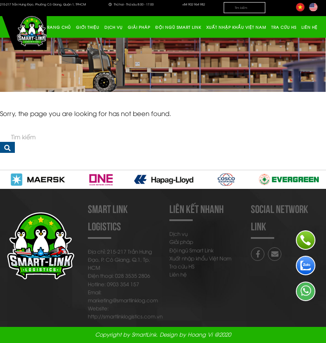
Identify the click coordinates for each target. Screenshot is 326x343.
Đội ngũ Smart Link (178, 27)
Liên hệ (309, 27)
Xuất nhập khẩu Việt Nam (236, 27)
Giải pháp (139, 27)
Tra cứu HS (283, 27)
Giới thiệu (87, 27)
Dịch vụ (113, 27)
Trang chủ (58, 27)
